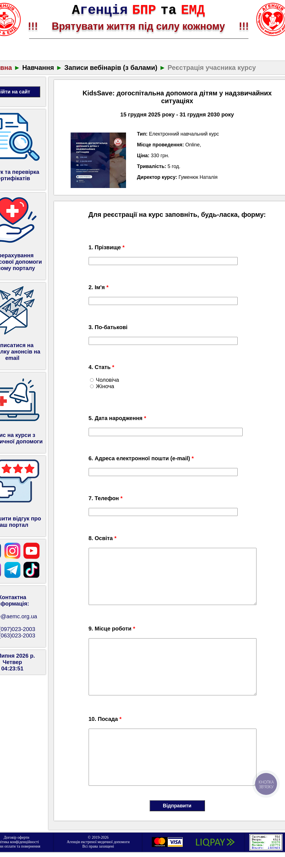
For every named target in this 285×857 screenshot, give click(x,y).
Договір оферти (16, 837)
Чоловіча (104, 380)
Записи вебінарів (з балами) (110, 67)
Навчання (38, 67)
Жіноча (102, 386)
